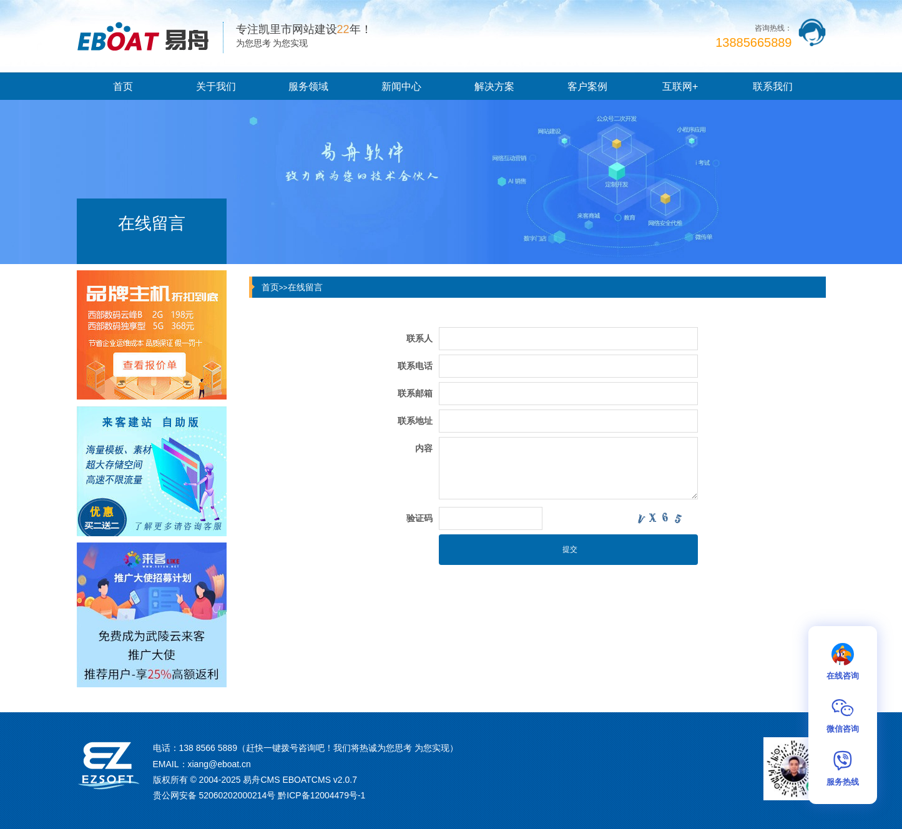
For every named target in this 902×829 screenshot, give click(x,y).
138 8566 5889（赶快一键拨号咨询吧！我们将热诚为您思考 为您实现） (318, 748)
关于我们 (216, 86)
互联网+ (680, 86)
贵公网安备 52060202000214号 (214, 795)
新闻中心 (401, 86)
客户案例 (587, 86)
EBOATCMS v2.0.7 (319, 780)
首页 (123, 86)
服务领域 (308, 86)
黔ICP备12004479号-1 (321, 795)
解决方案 (494, 86)
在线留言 (305, 287)
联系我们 (773, 86)
